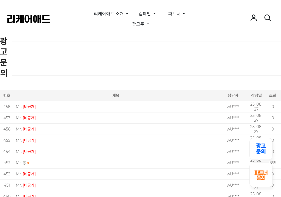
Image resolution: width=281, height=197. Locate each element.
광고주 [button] (138, 24)
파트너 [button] (175, 13)
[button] (253, 18)
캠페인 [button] (145, 13)
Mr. (19, 106)
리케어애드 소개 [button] (109, 13)
